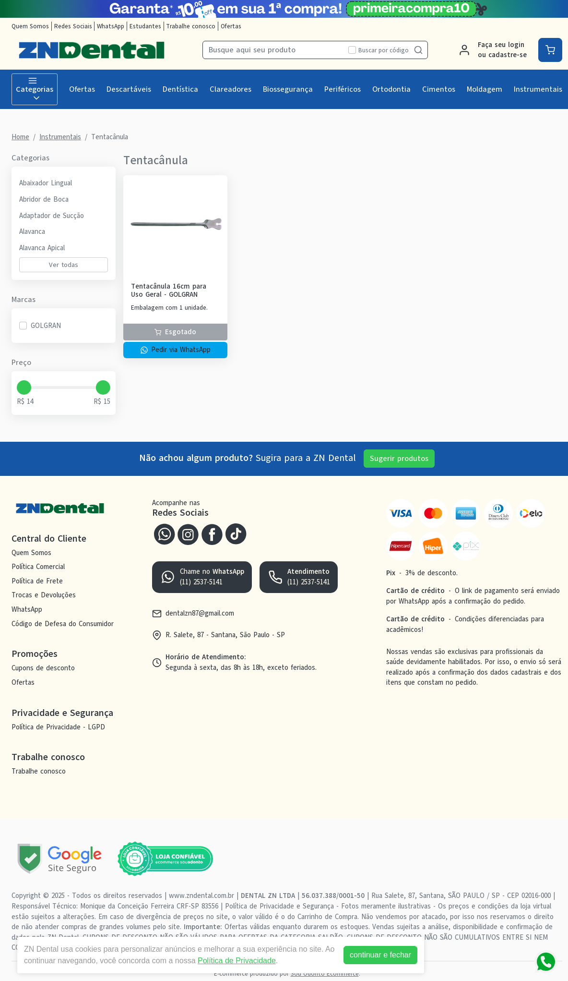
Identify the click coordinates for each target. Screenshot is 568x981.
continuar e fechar (383, 955)
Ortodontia (391, 89)
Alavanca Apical (42, 248)
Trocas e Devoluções (44, 595)
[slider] (24, 387)
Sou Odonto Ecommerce (325, 973)
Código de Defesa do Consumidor (63, 624)
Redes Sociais (73, 26)
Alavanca (32, 231)
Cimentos (438, 89)
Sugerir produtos (399, 458)
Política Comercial (38, 566)
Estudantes (145, 26)
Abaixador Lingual (45, 183)
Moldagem (484, 89)
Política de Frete (37, 581)
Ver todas (63, 264)
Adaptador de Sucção (51, 215)
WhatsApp (110, 26)
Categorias (34, 89)
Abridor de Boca (44, 199)
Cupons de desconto (43, 668)
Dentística (180, 89)
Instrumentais (538, 89)
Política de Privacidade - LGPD (58, 727)
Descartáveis (128, 89)
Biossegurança (288, 89)
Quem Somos (30, 26)
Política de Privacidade (239, 961)
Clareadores (230, 89)
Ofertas (231, 26)
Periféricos (342, 89)
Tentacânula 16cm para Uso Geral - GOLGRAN (168, 290)
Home (20, 137)
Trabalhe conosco (190, 26)
